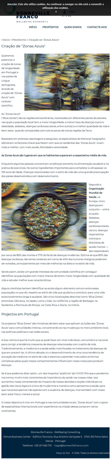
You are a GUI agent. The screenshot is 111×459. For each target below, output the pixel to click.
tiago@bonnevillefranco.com (71, 445)
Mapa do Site (63, 453)
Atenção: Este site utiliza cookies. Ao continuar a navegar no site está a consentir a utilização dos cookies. (55, 6)
